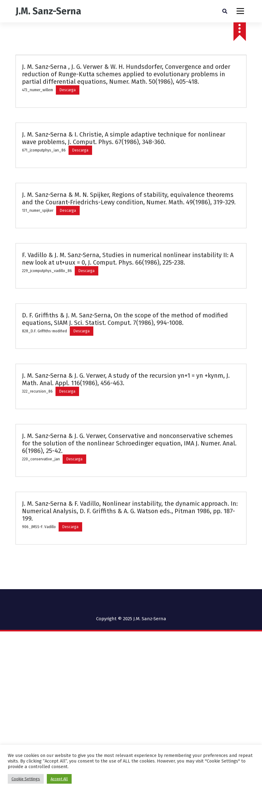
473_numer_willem (37, 109)
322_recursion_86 (37, 410)
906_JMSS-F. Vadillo (39, 546)
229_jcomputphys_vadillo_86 (47, 290)
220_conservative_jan (41, 478)
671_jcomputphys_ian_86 (44, 169)
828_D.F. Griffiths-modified (44, 350)
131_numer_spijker (37, 229)
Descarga (68, 109)
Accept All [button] (59, 779)
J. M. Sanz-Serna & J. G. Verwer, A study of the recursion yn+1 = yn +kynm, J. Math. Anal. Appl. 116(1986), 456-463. (126, 398)
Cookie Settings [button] (25, 779)
